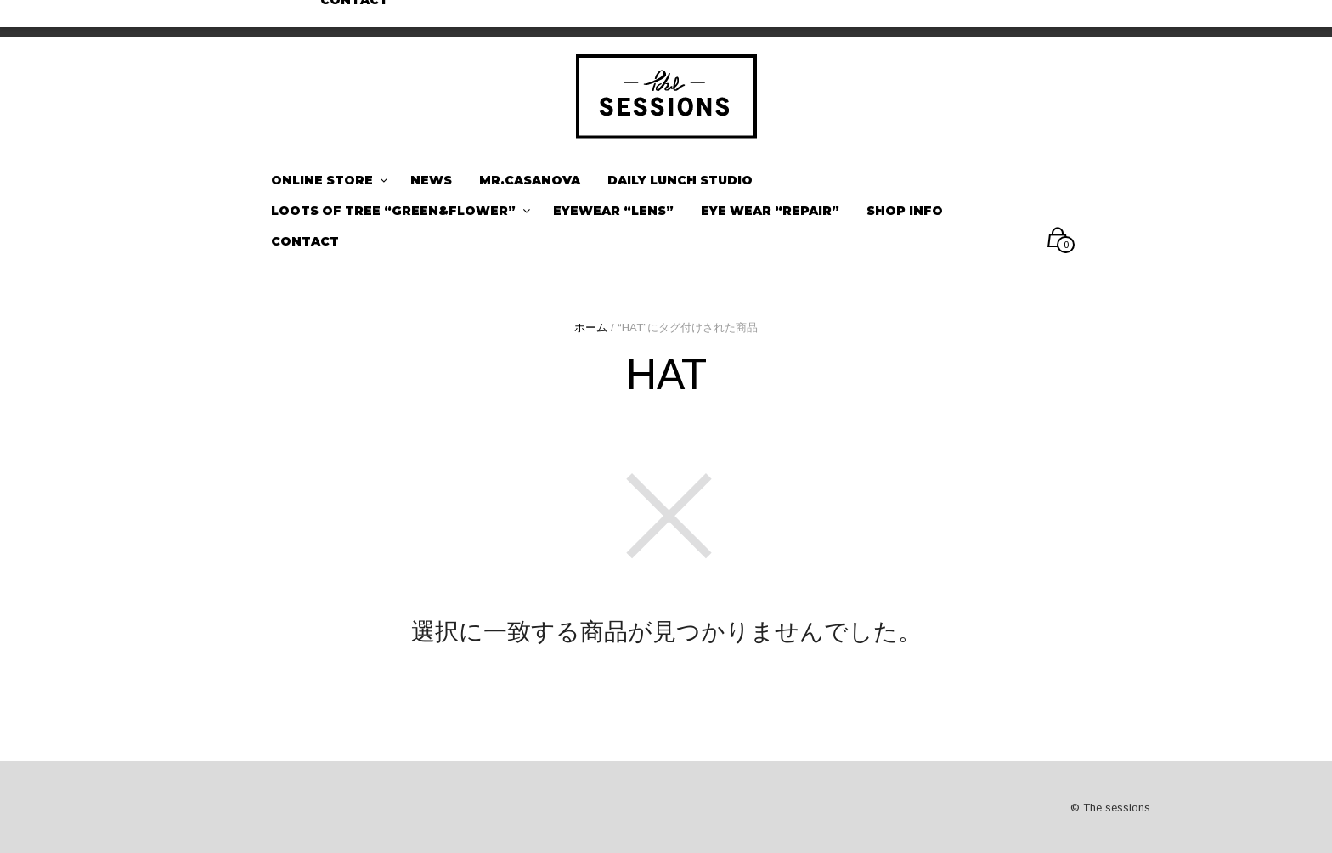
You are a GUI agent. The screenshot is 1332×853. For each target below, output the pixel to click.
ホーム (590, 327)
